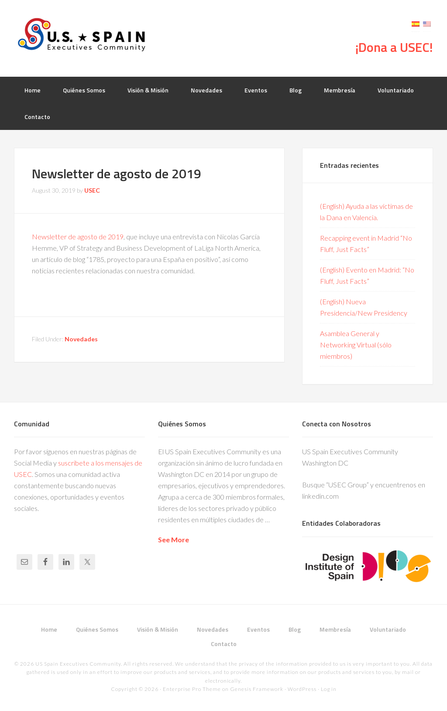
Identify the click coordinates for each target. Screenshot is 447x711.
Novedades (81, 339)
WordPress (302, 689)
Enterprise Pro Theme (192, 689)
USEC (84, 34)
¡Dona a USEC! (394, 47)
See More (173, 539)
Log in (329, 689)
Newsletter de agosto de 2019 (78, 236)
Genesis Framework (256, 689)
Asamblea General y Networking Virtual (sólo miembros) (356, 344)
